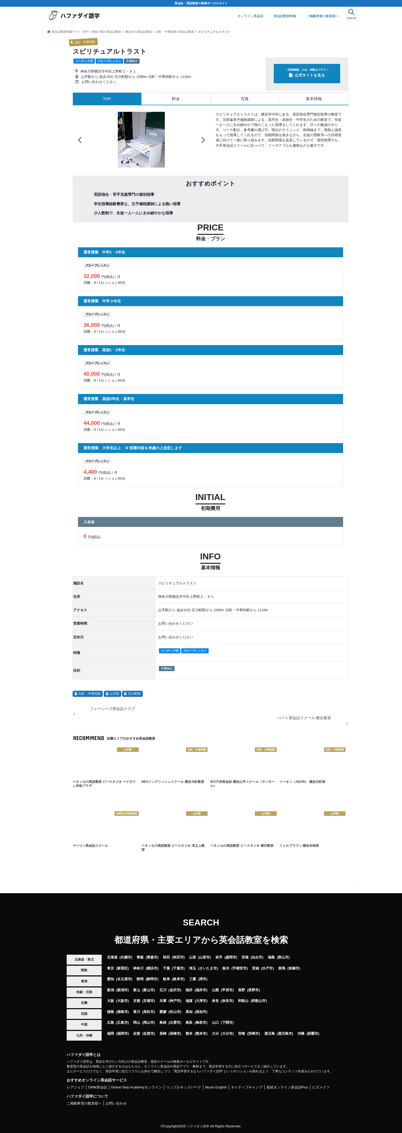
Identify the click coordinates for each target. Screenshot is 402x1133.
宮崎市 (253, 1033)
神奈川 (138, 968)
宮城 (244, 957)
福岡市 (122, 1033)
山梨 (215, 990)
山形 (192, 957)
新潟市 (122, 990)
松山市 (175, 1011)
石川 (162, 990)
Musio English (216, 1087)
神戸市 (175, 1001)
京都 (136, 1001)
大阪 (110, 1001)
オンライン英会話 (250, 16)
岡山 (136, 1022)
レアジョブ (75, 1087)
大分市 (227, 1033)
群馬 (281, 968)
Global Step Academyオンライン (136, 1087)
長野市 (253, 990)
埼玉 (192, 968)
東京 (110, 968)
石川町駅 (134, 693)
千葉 (166, 968)
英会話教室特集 (284, 16)
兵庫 (162, 1001)
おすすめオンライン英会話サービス (97, 1080)
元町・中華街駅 (89, 693)
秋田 (166, 957)
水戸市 (267, 968)
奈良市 (227, 1001)
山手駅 (114, 693)
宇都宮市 (240, 968)
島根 (162, 1022)
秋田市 (178, 957)
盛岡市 (231, 957)
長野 (241, 990)
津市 (202, 979)
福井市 (201, 990)
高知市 (201, 1011)
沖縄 (300, 1033)
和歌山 (243, 1001)
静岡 (140, 979)
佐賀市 (148, 1033)
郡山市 (283, 957)
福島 (271, 957)
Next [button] (203, 139)
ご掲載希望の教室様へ (322, 16)
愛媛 (162, 1011)
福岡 (110, 1033)
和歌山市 (259, 1001)
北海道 (112, 957)
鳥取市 (201, 1022)
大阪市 (122, 1001)
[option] (141, 140)
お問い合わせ (116, 1103)
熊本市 (201, 1033)
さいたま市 (208, 968)
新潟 (110, 990)
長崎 (162, 1033)
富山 (136, 990)
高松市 (148, 1011)
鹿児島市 (285, 1033)
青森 (140, 957)
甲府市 (227, 990)
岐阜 (166, 979)
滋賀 (189, 1001)
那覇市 (313, 1033)
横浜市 (152, 968)
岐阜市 (178, 979)
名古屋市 (124, 979)
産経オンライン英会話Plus (287, 1087)
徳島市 (122, 1011)
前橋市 (294, 968)
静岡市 (152, 979)
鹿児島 (269, 1033)
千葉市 (178, 968)
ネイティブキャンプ (246, 1087)
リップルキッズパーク (183, 1087)
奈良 (215, 1001)
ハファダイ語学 (198, 1126)
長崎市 (175, 1033)
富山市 (148, 990)
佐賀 (136, 1033)
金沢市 (175, 990)
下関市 (227, 1022)
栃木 (225, 968)
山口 (215, 1022)
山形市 (204, 957)
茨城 (255, 968)
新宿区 (122, 968)
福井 (189, 990)
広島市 (122, 1022)
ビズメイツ (321, 1087)
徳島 (110, 1011)
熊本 (189, 1033)
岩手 (218, 957)
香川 (136, 1011)
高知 (189, 1011)
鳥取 (189, 1022)
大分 (215, 1033)
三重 (192, 979)
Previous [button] (79, 139)
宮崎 (241, 1033)
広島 (110, 1022)
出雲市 (175, 1022)
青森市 (152, 957)
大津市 (201, 1001)
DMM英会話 (97, 1087)
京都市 (148, 1001)
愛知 (110, 979)
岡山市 (148, 1022)
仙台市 (257, 957)
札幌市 (126, 957)
